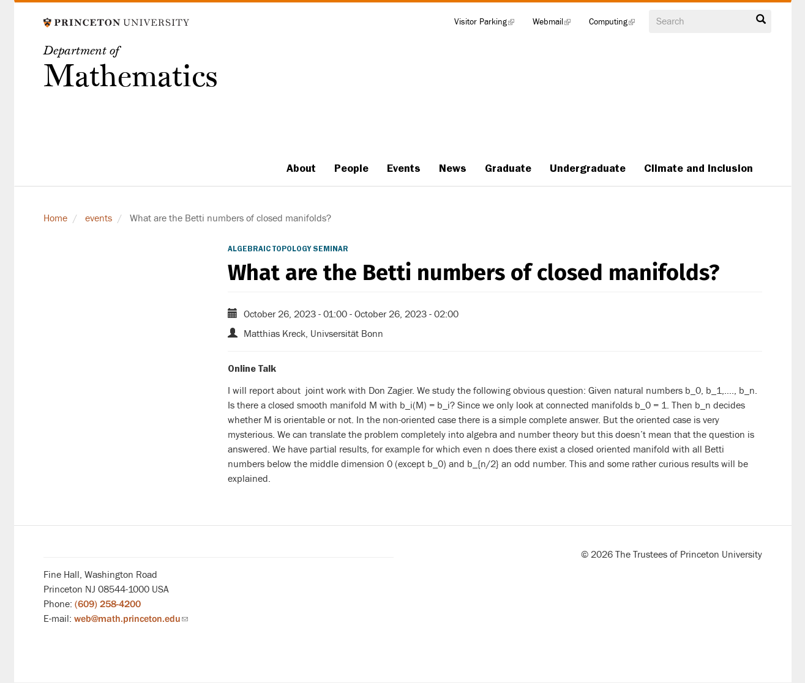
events (98, 218)
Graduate (508, 168)
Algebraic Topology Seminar (288, 249)
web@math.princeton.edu (131, 619)
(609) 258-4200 (108, 604)
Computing (616, 24)
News (452, 168)
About (301, 168)
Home (55, 218)
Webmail (556, 24)
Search (761, 19)
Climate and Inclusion (698, 168)
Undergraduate (588, 168)
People (351, 168)
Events (404, 168)
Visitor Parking (488, 24)
